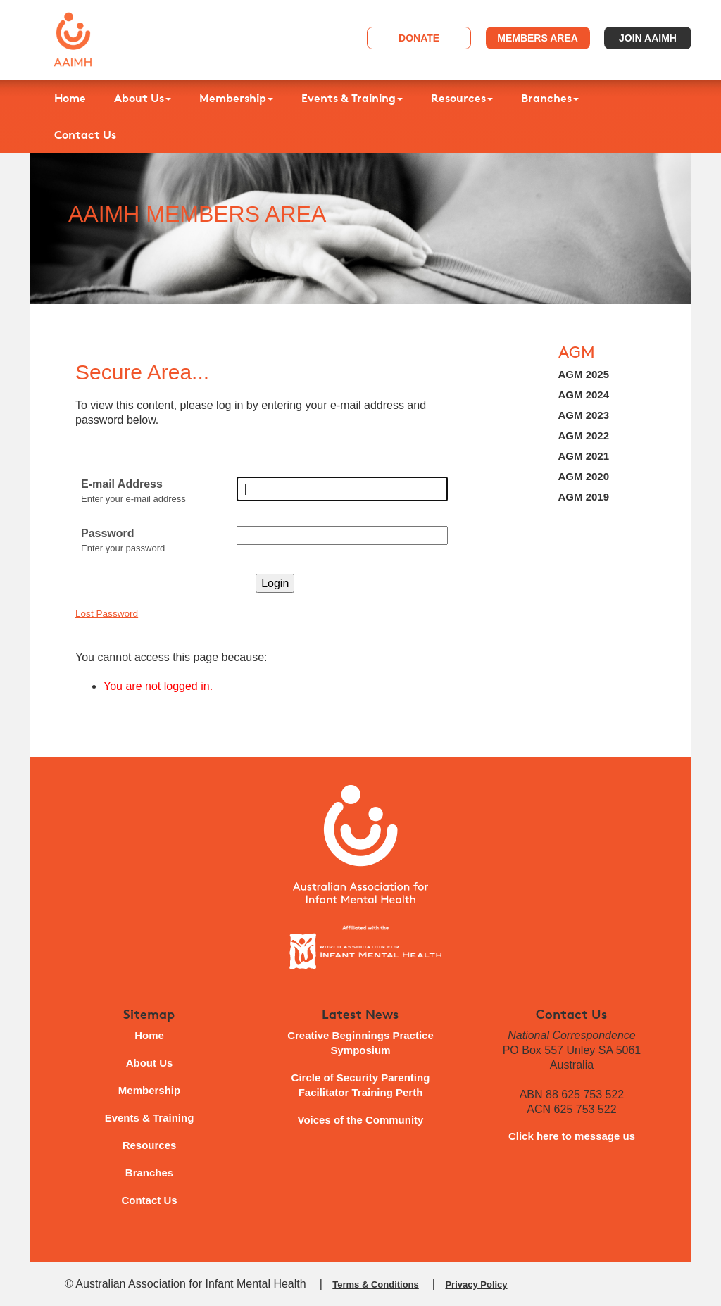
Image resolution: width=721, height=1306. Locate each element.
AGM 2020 (584, 476)
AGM (576, 352)
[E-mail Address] (342, 489)
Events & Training (352, 98)
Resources (462, 98)
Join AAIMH (648, 38)
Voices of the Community (361, 1120)
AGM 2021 (584, 456)
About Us (142, 98)
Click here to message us (571, 1136)
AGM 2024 (584, 395)
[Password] (342, 535)
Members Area (537, 38)
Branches (550, 98)
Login (275, 583)
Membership (236, 98)
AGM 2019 (584, 497)
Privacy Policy (476, 1284)
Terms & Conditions (375, 1284)
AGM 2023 (584, 415)
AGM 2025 (584, 374)
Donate (419, 38)
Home (70, 98)
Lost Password (106, 613)
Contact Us (85, 134)
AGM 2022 (584, 435)
